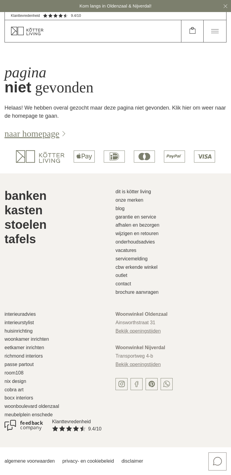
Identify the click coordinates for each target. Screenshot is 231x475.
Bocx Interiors (19, 397)
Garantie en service (136, 216)
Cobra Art (14, 389)
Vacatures (126, 250)
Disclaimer (132, 461)
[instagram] (122, 384)
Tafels (20, 239)
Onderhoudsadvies (135, 241)
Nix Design (15, 381)
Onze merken (129, 200)
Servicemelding (132, 258)
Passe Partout (19, 364)
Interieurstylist (19, 322)
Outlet (121, 275)
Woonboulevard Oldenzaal (32, 406)
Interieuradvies (20, 314)
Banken (26, 195)
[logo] (40, 156)
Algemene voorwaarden (30, 461)
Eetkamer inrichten (24, 347)
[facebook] (137, 384)
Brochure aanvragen (137, 292)
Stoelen (26, 224)
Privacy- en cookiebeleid (88, 461)
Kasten (24, 210)
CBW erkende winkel (137, 267)
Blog (120, 208)
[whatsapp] (167, 384)
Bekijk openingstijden (138, 331)
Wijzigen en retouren (137, 233)
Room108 (14, 372)
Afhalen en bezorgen (137, 225)
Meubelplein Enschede (29, 414)
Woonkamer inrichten (27, 339)
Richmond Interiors (24, 356)
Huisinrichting (18, 331)
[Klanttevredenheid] (24, 425)
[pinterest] (152, 384)
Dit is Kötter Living (133, 191)
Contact (123, 283)
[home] (93, 31)
